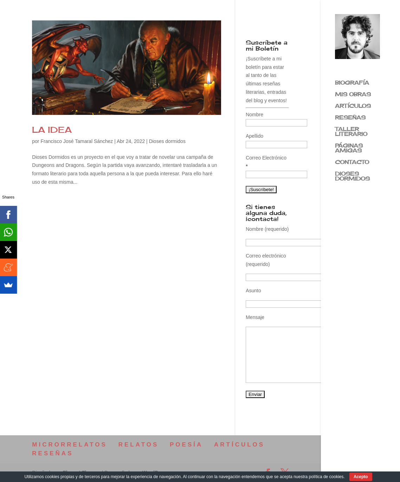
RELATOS (138, 444)
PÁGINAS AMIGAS (349, 148)
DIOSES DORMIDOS (352, 176)
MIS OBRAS (353, 95)
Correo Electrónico (266, 162)
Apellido (254, 136)
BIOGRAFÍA (352, 83)
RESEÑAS (350, 118)
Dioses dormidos (167, 141)
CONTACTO (352, 162)
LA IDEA (52, 129)
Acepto (361, 476)
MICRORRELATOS (69, 444)
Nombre (254, 114)
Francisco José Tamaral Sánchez (76, 141)
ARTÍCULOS (353, 106)
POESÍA (186, 444)
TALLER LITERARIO (351, 132)
